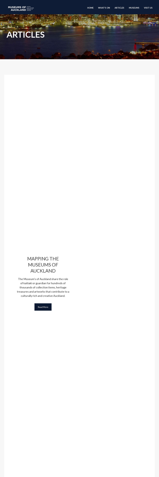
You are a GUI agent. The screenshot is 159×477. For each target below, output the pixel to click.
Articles (119, 8)
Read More (43, 307)
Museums (134, 8)
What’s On (104, 8)
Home (90, 8)
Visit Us (148, 8)
